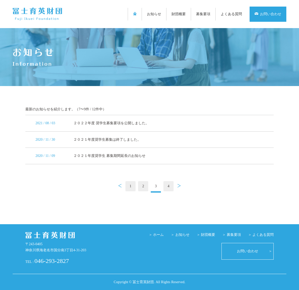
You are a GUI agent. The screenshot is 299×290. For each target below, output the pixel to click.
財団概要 (179, 14)
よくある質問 (231, 14)
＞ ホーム (156, 235)
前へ (120, 186)
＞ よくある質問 (261, 235)
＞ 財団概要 (206, 235)
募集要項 (203, 14)
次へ (179, 186)
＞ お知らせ (180, 235)
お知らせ (154, 14)
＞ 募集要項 (231, 235)
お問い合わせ (268, 14)
